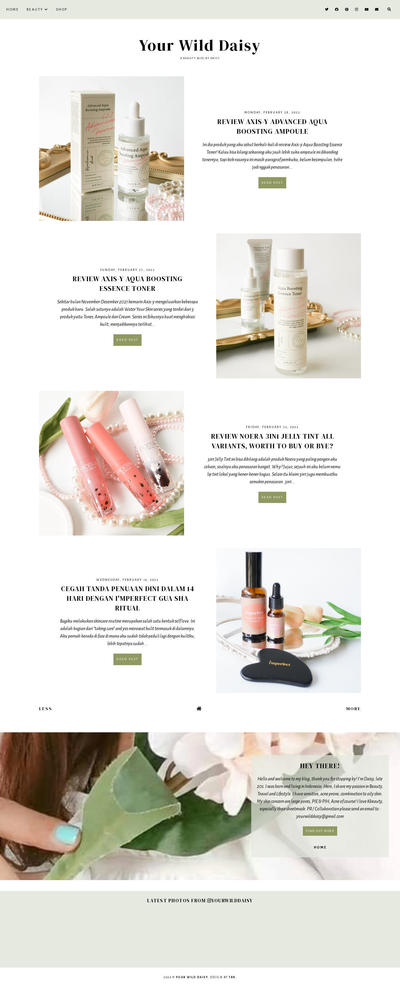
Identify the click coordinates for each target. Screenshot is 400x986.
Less (45, 708)
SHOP (62, 9)
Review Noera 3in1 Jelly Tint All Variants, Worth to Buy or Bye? (272, 441)
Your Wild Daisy (200, 45)
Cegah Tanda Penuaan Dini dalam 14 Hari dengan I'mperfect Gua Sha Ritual (127, 598)
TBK (232, 977)
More (353, 708)
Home (12, 9)
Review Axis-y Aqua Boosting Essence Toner (127, 283)
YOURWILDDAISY (230, 900)
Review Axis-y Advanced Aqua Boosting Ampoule (272, 126)
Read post (272, 182)
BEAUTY (35, 9)
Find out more (320, 831)
